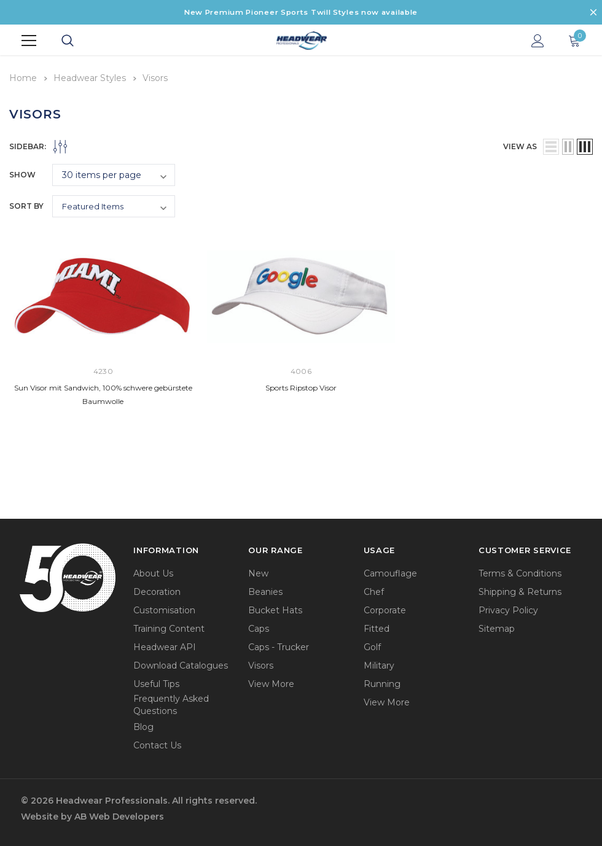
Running (382, 682)
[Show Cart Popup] (574, 40)
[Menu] (29, 40)
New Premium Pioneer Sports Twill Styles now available (300, 12)
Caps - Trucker (278, 645)
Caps (258, 627)
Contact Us (157, 744)
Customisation (164, 609)
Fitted (376, 627)
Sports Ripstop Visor (301, 386)
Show (22, 173)
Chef (374, 590)
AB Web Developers (119, 815)
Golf (372, 645)
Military (379, 664)
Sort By (26, 204)
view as (520, 145)
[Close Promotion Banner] (593, 12)
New (258, 572)
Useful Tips (156, 682)
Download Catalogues (180, 664)
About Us (153, 572)
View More (271, 682)
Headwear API (164, 645)
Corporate (385, 609)
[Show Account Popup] (537, 40)
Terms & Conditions (520, 572)
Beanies (265, 590)
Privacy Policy (508, 609)
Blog (143, 725)
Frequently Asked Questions (171, 703)
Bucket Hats (275, 609)
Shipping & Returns (520, 590)
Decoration (157, 590)
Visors (260, 664)
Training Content (169, 627)
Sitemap (497, 627)
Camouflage (390, 572)
